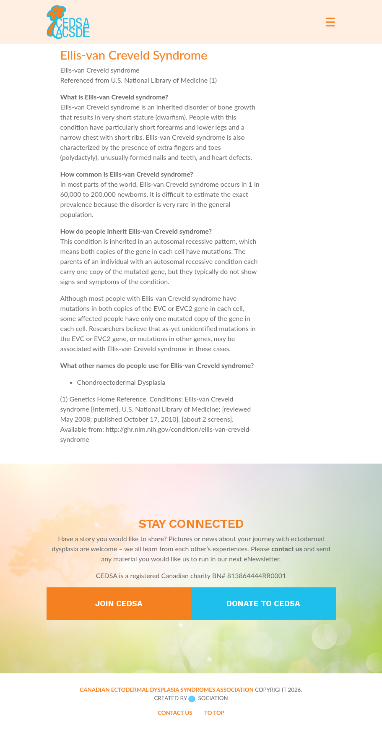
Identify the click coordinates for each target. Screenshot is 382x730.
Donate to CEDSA (263, 603)
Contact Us (175, 712)
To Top (214, 712)
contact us (286, 549)
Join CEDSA (119, 603)
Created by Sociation (191, 698)
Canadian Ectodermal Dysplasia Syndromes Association (166, 689)
